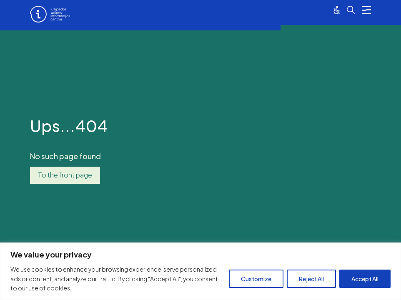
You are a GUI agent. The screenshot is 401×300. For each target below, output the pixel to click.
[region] (200, 271)
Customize (256, 278)
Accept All (364, 278)
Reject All (311, 278)
